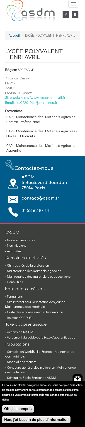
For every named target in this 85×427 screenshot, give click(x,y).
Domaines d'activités (25, 258)
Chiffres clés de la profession (28, 265)
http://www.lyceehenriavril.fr (43, 97)
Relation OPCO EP (19, 317)
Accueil (14, 35)
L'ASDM (12, 232)
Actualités (14, 251)
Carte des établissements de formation (35, 312)
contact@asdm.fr (40, 198)
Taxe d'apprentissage (26, 324)
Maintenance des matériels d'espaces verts (39, 276)
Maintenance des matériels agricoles (34, 270)
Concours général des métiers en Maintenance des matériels (40, 369)
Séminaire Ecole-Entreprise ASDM (31, 377)
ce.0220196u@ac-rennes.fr (36, 102)
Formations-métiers (25, 289)
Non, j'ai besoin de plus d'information (36, 422)
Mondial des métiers (21, 361)
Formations (15, 296)
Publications (17, 344)
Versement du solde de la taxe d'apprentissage (41, 337)
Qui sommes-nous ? (21, 240)
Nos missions (17, 245)
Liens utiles (15, 281)
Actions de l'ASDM (20, 331)
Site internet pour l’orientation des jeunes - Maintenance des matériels (36, 304)
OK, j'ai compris (18, 411)
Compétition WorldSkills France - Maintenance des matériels (39, 353)
